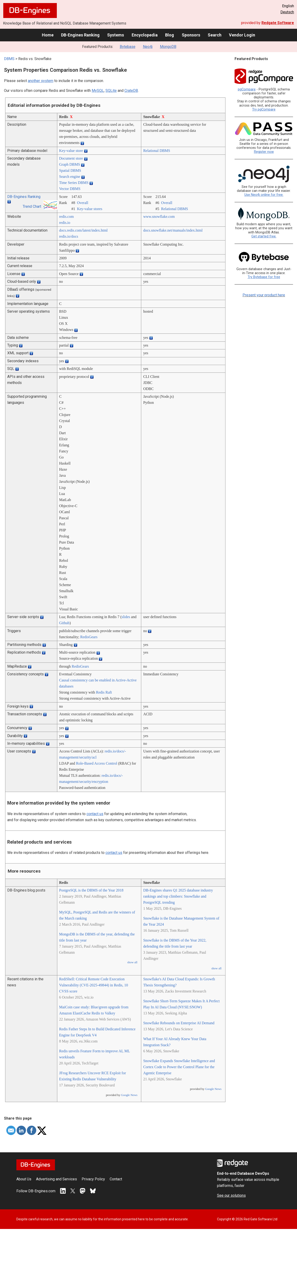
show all (132, 962)
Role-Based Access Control (96, 763)
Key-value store (71, 151)
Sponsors (191, 34)
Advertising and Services (56, 1179)
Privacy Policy (93, 1179)
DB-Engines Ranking (80, 34)
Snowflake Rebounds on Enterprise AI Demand (178, 1023)
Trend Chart (32, 206)
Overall (82, 203)
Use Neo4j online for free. (263, 195)
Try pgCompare (263, 109)
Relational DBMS (156, 151)
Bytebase (127, 46)
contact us (95, 814)
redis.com (66, 216)
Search (214, 34)
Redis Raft (104, 692)
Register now (264, 152)
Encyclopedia (145, 34)
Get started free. (263, 236)
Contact (116, 1179)
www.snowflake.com (159, 216)
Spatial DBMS (70, 170)
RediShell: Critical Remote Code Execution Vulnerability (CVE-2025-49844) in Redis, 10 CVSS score (93, 985)
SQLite (111, 90)
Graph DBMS (69, 164)
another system (40, 81)
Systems (115, 34)
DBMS (9, 59)
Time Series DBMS (74, 183)
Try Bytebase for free (264, 277)
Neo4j (147, 46)
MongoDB (168, 46)
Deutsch (287, 12)
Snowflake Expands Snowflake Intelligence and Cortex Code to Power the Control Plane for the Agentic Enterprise (179, 1067)
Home (48, 34)
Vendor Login (242, 34)
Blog (169, 34)
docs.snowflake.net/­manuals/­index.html (173, 230)
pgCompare (247, 89)
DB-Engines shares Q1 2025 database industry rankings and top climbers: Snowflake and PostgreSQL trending (178, 896)
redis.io (64, 223)
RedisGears (89, 637)
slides (126, 617)
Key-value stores (89, 209)
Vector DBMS (69, 189)
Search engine (69, 177)
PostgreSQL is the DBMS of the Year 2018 (91, 890)
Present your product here (264, 295)
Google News (129, 1095)
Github (64, 623)
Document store (71, 158)
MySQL (98, 90)
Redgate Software (277, 23)
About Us (23, 1179)
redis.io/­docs (68, 236)
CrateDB (131, 90)
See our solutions (231, 1195)
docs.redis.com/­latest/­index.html (83, 230)
